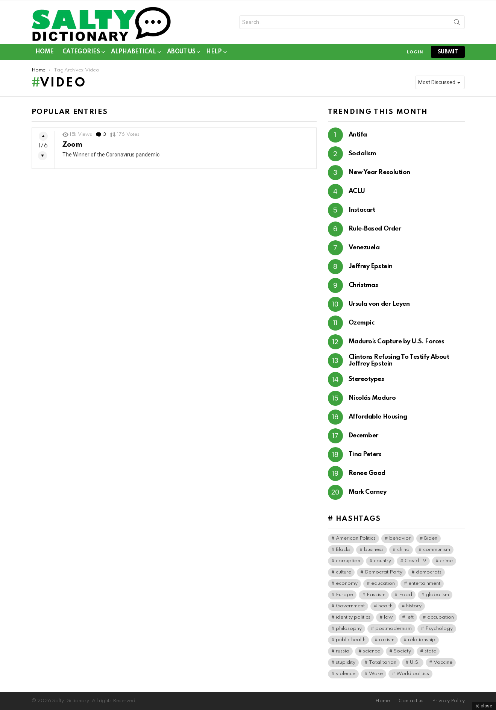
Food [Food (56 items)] (405, 594)
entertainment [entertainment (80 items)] (424, 583)
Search (456, 23)
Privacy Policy (448, 700)
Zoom (72, 144)
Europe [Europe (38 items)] (344, 594)
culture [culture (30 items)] (343, 572)
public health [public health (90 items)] (351, 639)
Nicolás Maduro (372, 398)
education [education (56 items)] (383, 583)
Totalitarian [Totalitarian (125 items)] (382, 662)
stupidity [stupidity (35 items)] (345, 662)
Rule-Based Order (375, 229)
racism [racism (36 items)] (386, 639)
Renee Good (367, 473)
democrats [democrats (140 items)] (428, 572)
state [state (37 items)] (430, 651)
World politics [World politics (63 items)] (412, 673)
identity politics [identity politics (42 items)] (353, 617)
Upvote (43, 136)
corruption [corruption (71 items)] (348, 560)
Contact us (411, 700)
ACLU (357, 191)
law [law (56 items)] (388, 617)
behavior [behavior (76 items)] (400, 538)
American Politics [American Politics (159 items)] (356, 538)
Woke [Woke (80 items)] (376, 673)
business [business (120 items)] (374, 549)
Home (44, 52)
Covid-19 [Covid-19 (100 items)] (415, 560)
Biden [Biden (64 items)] (430, 538)
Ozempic (362, 323)
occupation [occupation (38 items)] (440, 617)
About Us (181, 53)
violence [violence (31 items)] (345, 673)
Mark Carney (368, 492)
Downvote (42, 155)
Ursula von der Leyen (379, 304)
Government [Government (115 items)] (350, 606)
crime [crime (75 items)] (446, 560)
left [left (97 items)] (410, 617)
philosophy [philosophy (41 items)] (349, 628)
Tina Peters (365, 454)
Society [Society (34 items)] (402, 651)
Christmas (363, 285)
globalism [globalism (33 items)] (437, 594)
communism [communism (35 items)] (436, 549)
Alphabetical (133, 53)
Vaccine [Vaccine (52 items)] (443, 662)
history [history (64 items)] (414, 606)
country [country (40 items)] (382, 560)
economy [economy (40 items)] (347, 583)
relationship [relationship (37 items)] (421, 639)
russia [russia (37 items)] (342, 651)
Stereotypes (366, 379)
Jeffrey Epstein (371, 266)
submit (448, 52)
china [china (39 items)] (403, 549)
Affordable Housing (378, 417)
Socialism (362, 153)
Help (213, 53)
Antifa (358, 135)
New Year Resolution (379, 172)
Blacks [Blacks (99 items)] (343, 549)
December (363, 435)
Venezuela (364, 247)
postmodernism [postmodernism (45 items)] (393, 628)
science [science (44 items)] (371, 651)
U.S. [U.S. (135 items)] (415, 662)
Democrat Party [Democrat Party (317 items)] (383, 572)
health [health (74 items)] (385, 606)
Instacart (362, 210)
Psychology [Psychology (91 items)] (439, 628)
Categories (81, 53)
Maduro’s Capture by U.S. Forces (396, 341)
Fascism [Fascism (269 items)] (376, 594)
